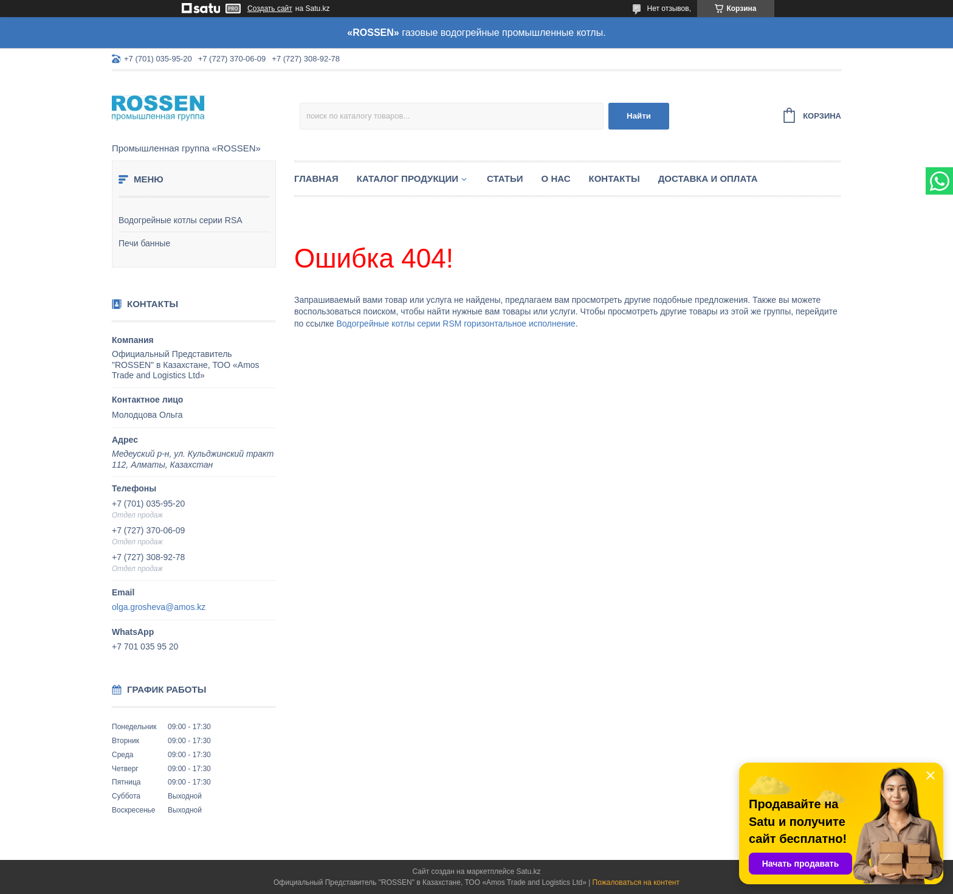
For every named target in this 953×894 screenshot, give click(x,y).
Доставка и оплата (708, 178)
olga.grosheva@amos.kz (158, 607)
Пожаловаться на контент (636, 882)
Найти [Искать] (639, 115)
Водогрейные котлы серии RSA (181, 220)
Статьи (505, 178)
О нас (556, 178)
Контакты (614, 178)
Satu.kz (528, 871)
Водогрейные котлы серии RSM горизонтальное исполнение (455, 323)
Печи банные (144, 243)
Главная (316, 178)
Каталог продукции (407, 178)
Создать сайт (269, 8)
